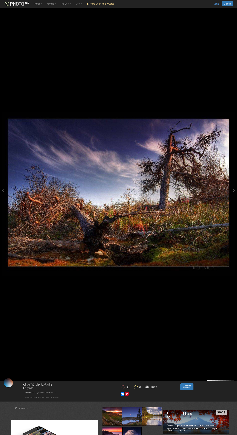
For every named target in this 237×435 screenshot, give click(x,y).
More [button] (79, 4)
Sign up (227, 4)
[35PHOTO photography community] (16, 3)
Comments (21, 408)
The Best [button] (65, 4)
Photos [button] (38, 4)
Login (216, 4)
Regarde (28, 388)
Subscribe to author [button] (187, 387)
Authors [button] (51, 4)
